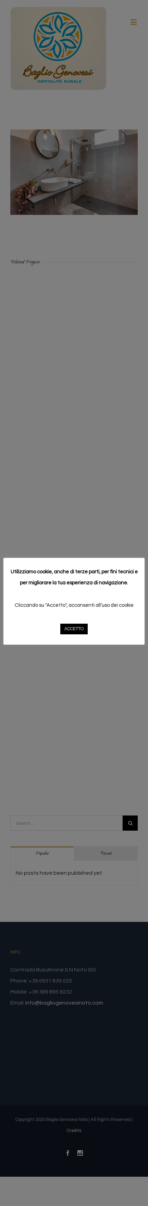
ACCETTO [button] (74, 628)
